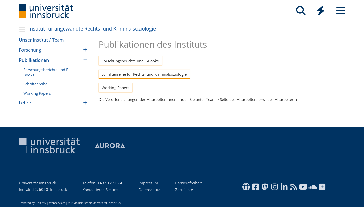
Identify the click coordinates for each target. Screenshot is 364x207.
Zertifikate (184, 189)
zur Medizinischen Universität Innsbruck (94, 203)
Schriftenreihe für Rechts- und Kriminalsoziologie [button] (144, 74)
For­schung (30, 50)
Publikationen (34, 60)
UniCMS (41, 203)
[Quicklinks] (321, 11)
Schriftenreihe (35, 83)
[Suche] (301, 11)
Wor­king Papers (37, 93)
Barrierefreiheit (188, 182)
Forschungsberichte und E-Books (46, 72)
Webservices (57, 203)
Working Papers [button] (115, 87)
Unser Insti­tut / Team (41, 40)
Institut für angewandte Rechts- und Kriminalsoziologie (92, 28)
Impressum (148, 182)
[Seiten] (341, 11)
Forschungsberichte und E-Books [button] (130, 60)
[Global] (321, 11)
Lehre (25, 103)
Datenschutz (149, 189)
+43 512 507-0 (110, 182)
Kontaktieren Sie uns (100, 189)
